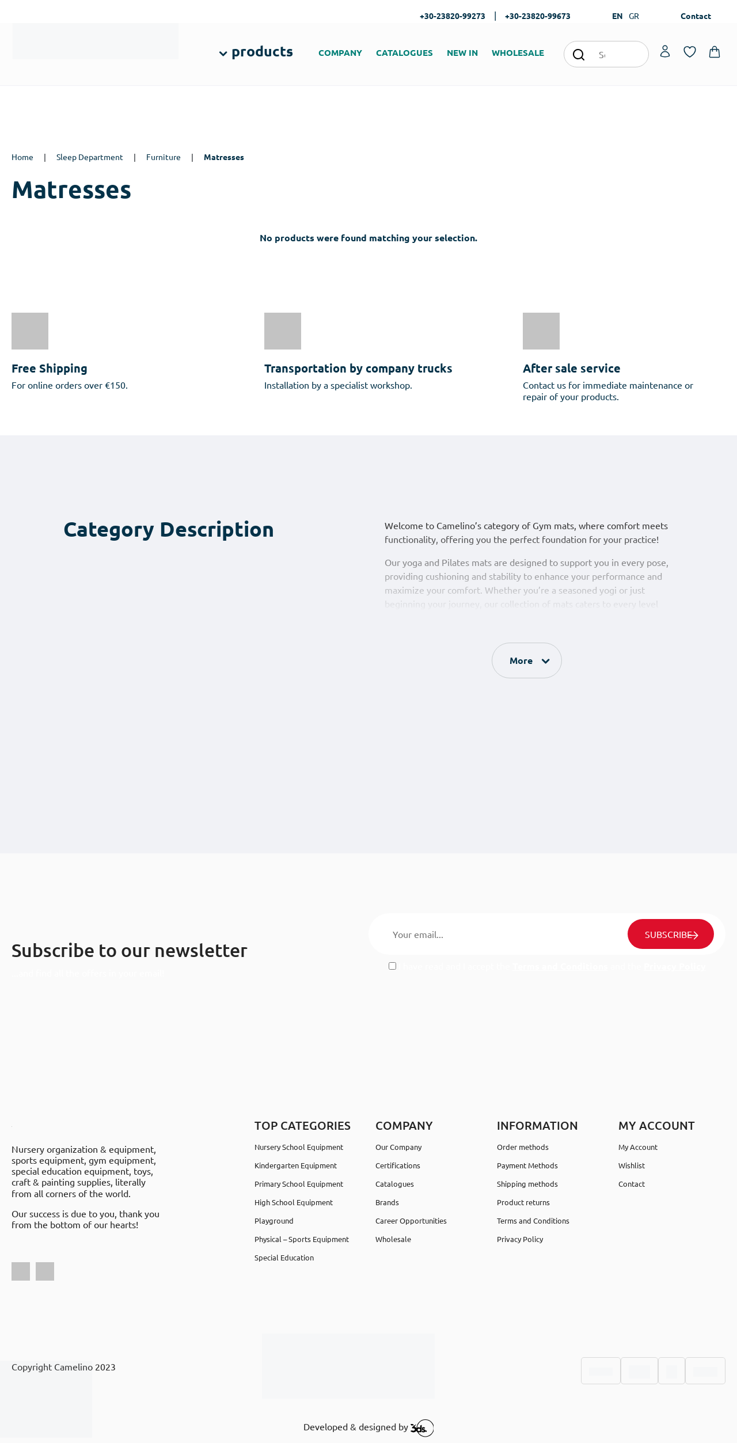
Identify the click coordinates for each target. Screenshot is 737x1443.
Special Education (284, 1257)
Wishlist (631, 1165)
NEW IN (462, 52)
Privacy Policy (675, 966)
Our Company (398, 1147)
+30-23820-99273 (452, 15)
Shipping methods (527, 1183)
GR (634, 15)
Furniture (163, 156)
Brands (387, 1202)
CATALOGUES (404, 52)
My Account (638, 1147)
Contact (696, 15)
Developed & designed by (368, 1428)
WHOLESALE (518, 52)
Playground (274, 1220)
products (262, 50)
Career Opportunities (411, 1220)
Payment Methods (527, 1165)
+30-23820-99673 (538, 15)
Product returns (523, 1202)
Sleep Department (89, 156)
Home (22, 156)
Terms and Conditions (560, 966)
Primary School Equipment (298, 1183)
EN (617, 15)
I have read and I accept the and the (547, 966)
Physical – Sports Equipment (301, 1239)
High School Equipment (293, 1202)
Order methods (523, 1147)
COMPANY (340, 52)
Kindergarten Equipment (295, 1165)
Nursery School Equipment (298, 1147)
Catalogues (394, 1183)
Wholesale (393, 1239)
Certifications (397, 1165)
